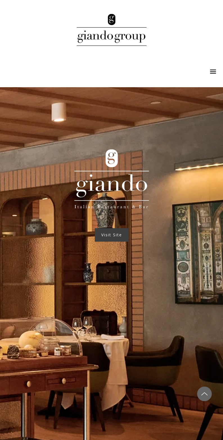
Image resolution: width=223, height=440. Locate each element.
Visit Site (111, 234)
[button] (213, 72)
